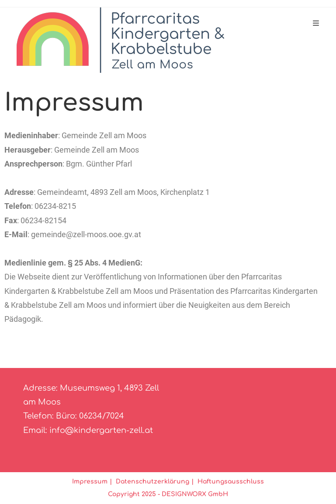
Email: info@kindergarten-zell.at (88, 430)
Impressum (89, 481)
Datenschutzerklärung (152, 481)
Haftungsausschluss (230, 481)
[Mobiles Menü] (316, 23)
